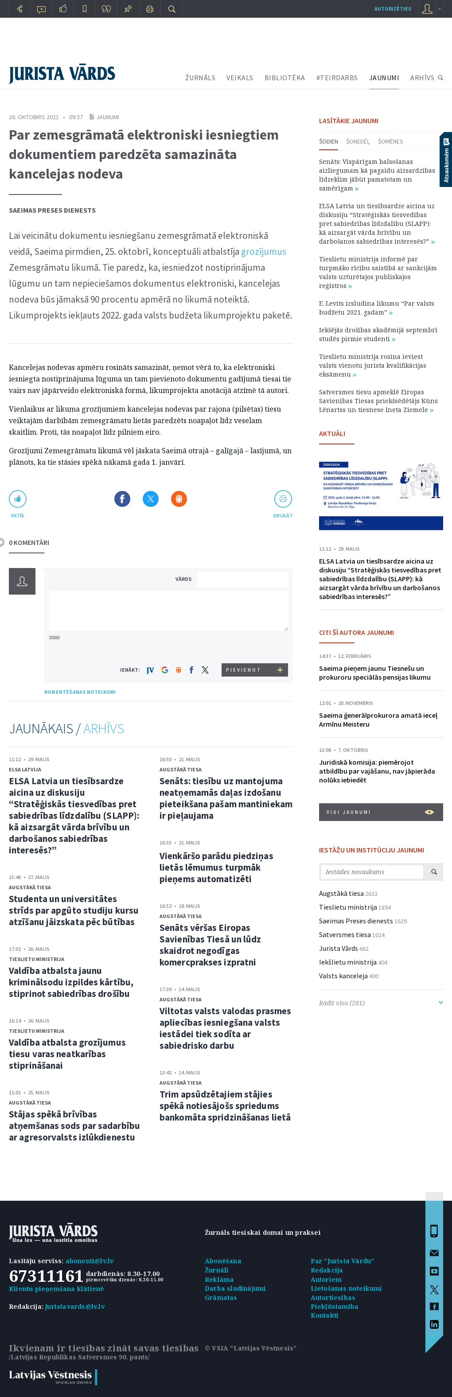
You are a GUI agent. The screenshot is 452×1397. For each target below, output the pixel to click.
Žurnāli (217, 1270)
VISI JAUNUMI (380, 812)
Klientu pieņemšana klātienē (56, 1288)
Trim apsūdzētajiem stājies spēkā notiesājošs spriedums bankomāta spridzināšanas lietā (225, 1105)
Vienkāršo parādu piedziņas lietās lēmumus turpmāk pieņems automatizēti (216, 867)
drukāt (282, 515)
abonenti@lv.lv (90, 1261)
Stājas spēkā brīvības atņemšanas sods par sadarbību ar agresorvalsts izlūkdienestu (74, 1125)
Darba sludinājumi (235, 1288)
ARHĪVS (422, 77)
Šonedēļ (358, 141)
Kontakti (325, 1315)
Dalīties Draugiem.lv (179, 499)
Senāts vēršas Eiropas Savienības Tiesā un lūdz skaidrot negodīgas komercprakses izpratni (210, 945)
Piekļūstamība (335, 1306)
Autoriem (326, 1279)
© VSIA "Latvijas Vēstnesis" (250, 1348)
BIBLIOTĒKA (285, 77)
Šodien (328, 141)
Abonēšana (223, 1261)
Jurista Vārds (338, 948)
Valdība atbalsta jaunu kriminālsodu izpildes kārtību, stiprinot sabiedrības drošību (71, 982)
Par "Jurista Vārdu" (342, 1261)
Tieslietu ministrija (36, 959)
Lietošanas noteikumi (346, 1288)
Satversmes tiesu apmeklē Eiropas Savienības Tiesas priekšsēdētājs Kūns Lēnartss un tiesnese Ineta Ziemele (378, 401)
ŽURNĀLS (200, 77)
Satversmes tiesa (345, 934)
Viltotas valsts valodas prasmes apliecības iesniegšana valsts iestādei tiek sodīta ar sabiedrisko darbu (225, 1028)
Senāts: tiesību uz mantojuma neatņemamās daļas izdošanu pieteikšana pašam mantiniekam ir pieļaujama (226, 798)
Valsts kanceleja (343, 975)
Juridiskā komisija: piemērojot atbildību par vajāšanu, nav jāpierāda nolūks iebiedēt (377, 771)
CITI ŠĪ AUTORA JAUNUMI (356, 632)
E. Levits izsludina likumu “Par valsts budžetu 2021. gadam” (376, 307)
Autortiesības (333, 1297)
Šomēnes (390, 141)
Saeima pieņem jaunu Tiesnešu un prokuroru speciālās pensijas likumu (375, 672)
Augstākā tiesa (30, 887)
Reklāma (219, 1279)
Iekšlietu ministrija (348, 961)
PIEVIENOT (243, 670)
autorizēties (392, 8)
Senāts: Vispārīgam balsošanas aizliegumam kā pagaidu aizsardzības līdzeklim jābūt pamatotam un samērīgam (377, 174)
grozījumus (263, 251)
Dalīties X (151, 499)
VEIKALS (239, 77)
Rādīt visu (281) (381, 1003)
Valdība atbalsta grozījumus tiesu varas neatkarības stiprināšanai (67, 1053)
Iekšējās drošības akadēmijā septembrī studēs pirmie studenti (378, 334)
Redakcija (327, 1270)
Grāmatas (221, 1297)
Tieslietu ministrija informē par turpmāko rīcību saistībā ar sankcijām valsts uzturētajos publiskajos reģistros (378, 272)
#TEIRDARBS (337, 77)
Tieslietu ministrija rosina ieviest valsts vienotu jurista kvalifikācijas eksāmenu (372, 365)
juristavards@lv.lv (75, 1306)
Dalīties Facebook (122, 499)
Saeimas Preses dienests (52, 210)
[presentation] (244, 646)
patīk (17, 515)
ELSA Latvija (25, 769)
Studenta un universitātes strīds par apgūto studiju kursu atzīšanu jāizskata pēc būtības (74, 910)
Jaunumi (107, 117)
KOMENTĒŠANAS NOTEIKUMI (80, 692)
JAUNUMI (384, 77)
